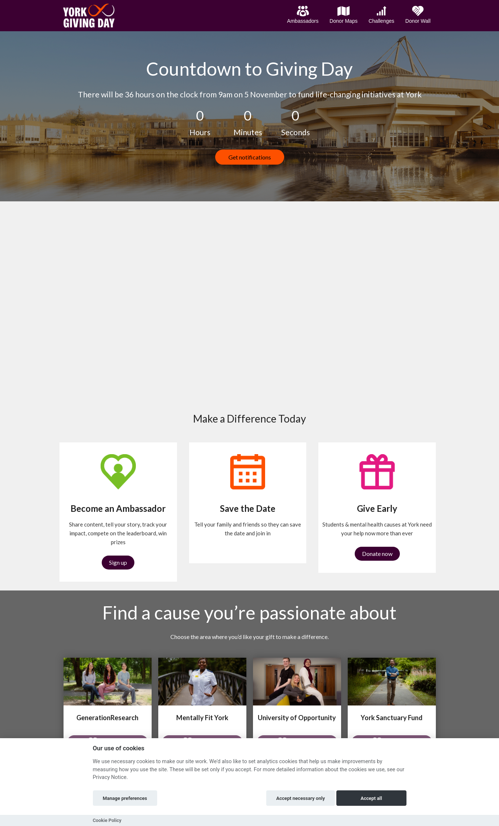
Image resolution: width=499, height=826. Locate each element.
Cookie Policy (107, 820)
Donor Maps (343, 15)
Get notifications (249, 157)
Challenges (381, 15)
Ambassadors (303, 15)
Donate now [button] (377, 553)
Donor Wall (418, 15)
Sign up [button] (118, 562)
